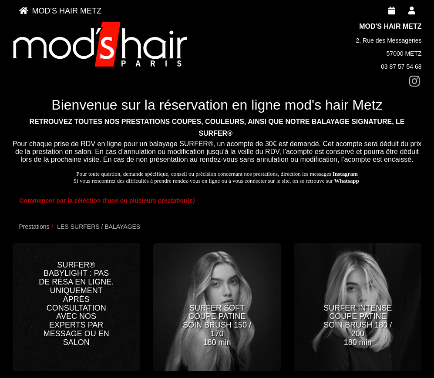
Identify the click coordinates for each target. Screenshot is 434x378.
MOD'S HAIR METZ (60, 11)
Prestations (34, 226)
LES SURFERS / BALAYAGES (98, 226)
